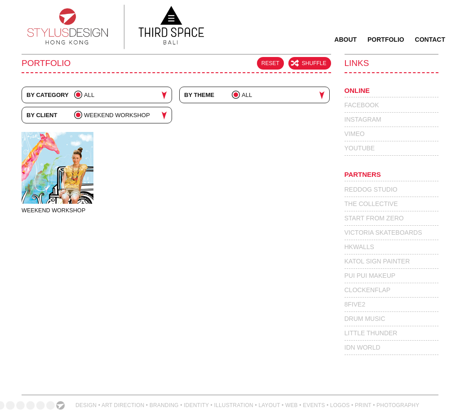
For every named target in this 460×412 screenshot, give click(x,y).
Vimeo (355, 133)
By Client (42, 115)
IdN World (362, 347)
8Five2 (355, 304)
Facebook (362, 105)
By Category (48, 95)
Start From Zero (374, 218)
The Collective (371, 203)
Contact (430, 39)
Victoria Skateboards (383, 232)
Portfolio (385, 39)
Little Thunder (371, 333)
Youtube (360, 148)
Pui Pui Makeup (370, 275)
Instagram (363, 119)
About (345, 39)
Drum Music (365, 318)
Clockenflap (368, 290)
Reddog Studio (371, 189)
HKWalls (359, 246)
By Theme (199, 95)
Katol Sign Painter (377, 261)
